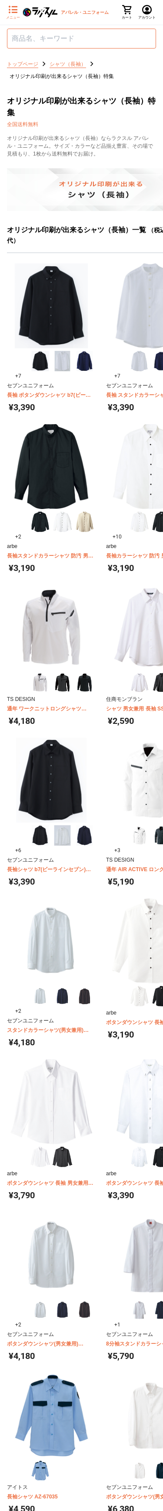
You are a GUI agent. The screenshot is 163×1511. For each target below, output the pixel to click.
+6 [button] (18, 850)
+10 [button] (117, 537)
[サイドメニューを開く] (13, 13)
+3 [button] (117, 850)
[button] (40, 361)
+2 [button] (18, 537)
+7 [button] (18, 376)
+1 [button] (117, 1325)
